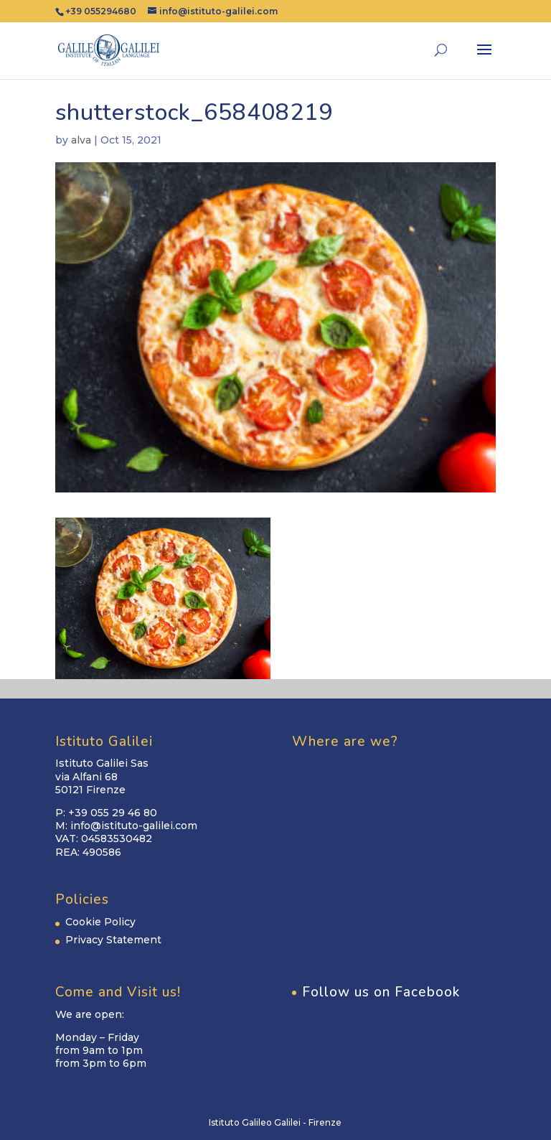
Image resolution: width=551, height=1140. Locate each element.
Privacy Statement (113, 939)
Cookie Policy (100, 921)
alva (81, 140)
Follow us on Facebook (381, 992)
